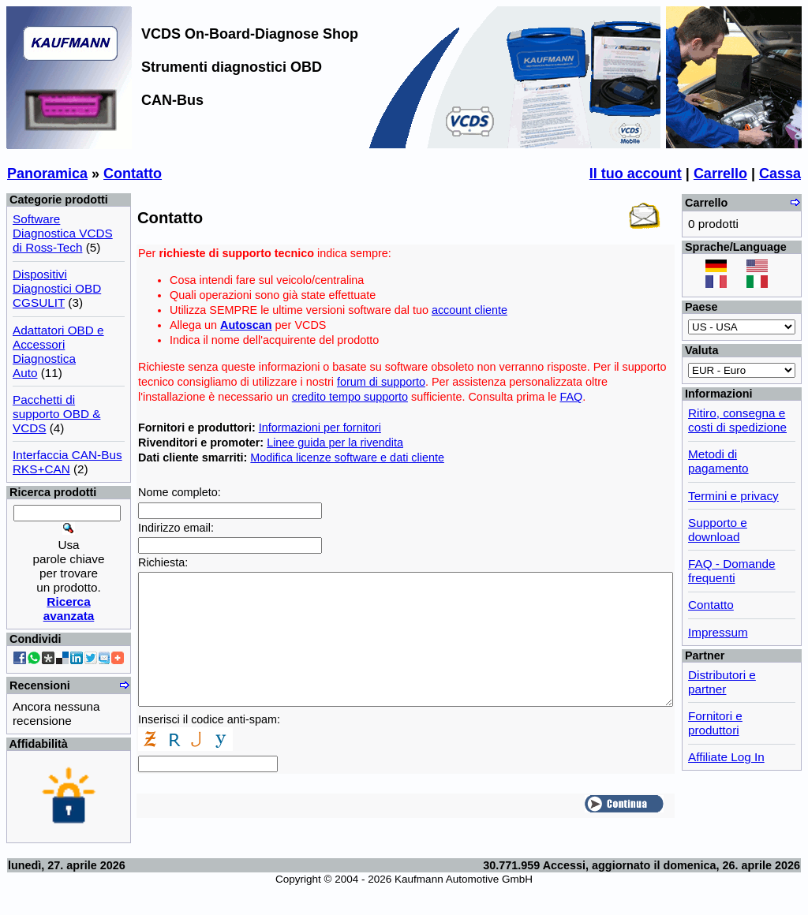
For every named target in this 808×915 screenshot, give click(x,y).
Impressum (718, 632)
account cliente (469, 310)
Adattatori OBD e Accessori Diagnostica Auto (58, 351)
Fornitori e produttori (715, 723)
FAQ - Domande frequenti (732, 570)
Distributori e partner (722, 682)
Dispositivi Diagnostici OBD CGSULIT (57, 288)
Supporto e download (717, 529)
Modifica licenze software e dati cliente (347, 457)
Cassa (780, 173)
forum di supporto (381, 381)
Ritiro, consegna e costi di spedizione (737, 420)
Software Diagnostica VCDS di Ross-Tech (63, 233)
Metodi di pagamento (718, 461)
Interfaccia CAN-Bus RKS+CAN (67, 462)
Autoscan (246, 325)
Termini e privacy (733, 495)
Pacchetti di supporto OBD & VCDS (56, 414)
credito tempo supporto (350, 396)
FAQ (570, 396)
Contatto (132, 173)
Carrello (720, 173)
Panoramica (47, 173)
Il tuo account (635, 173)
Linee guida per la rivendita (335, 442)
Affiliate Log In (726, 757)
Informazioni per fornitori (320, 427)
